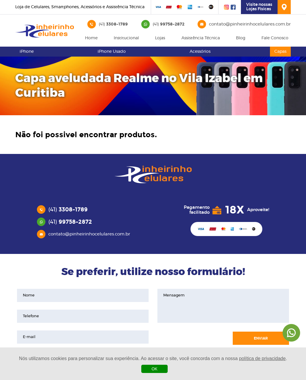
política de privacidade (262, 358)
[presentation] (192, 338)
